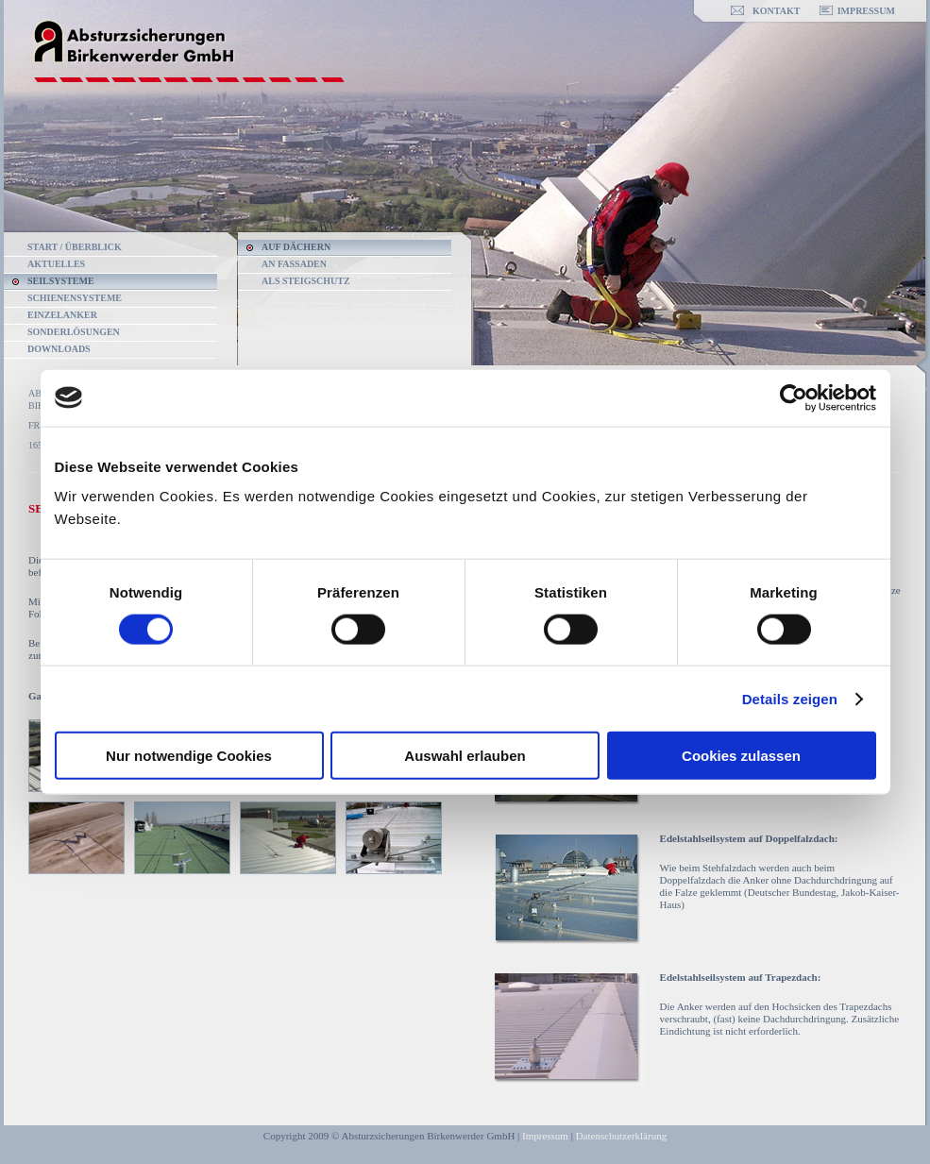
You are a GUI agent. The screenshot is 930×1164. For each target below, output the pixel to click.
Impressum (545, 1135)
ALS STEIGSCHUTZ (306, 281)
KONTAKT (776, 11)
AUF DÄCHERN (296, 247)
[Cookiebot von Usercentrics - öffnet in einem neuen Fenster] (793, 397)
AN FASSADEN (294, 264)
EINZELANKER (62, 315)
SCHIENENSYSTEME (74, 298)
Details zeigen (789, 698)
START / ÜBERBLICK (74, 247)
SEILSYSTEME (60, 281)
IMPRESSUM (866, 11)
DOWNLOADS (59, 349)
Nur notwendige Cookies (189, 756)
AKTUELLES (56, 264)
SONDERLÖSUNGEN (73, 332)
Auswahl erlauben (464, 756)
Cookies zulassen (741, 756)
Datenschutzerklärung (622, 1135)
